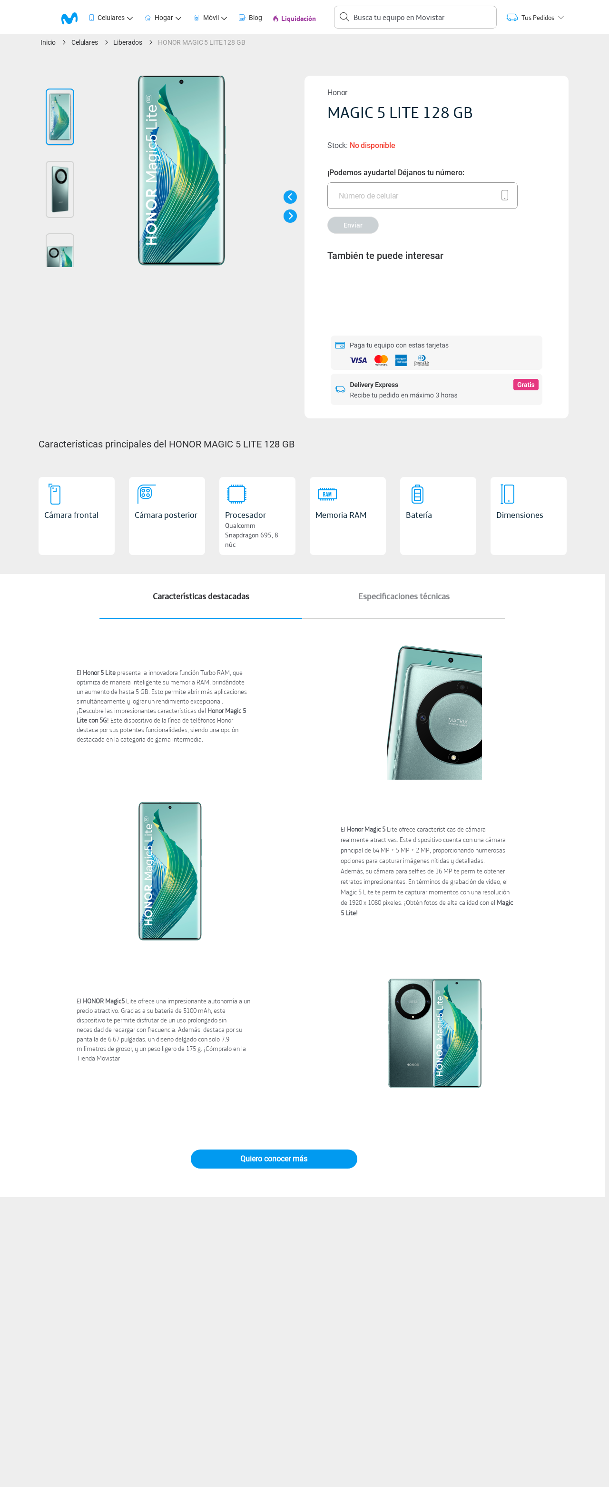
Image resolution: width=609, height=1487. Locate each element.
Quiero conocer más (273, 1158)
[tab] (75, 17)
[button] (290, 197)
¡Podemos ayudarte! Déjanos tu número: (395, 172)
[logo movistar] (74, 17)
